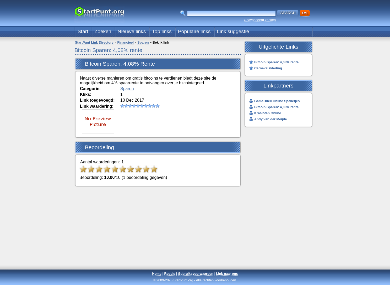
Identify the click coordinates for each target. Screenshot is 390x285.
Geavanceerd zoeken (260, 20)
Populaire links (194, 31)
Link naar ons (227, 274)
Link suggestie (233, 31)
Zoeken (103, 31)
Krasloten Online (267, 113)
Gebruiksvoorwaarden (195, 274)
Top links (162, 31)
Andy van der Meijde (270, 119)
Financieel (125, 42)
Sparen (143, 42)
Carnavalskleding (268, 68)
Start (83, 31)
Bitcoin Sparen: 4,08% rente (108, 50)
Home (156, 274)
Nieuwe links (132, 31)
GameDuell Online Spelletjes (277, 101)
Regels (169, 274)
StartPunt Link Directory (94, 42)
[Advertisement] (195, 232)
